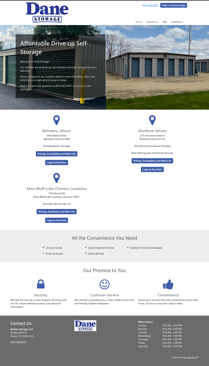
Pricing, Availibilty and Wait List (56, 211)
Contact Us (152, 21)
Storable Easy (191, 357)
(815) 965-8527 (150, 5)
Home (139, 21)
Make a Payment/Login (173, 5)
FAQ (164, 21)
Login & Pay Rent (56, 162)
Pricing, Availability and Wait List (56, 153)
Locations (176, 21)
